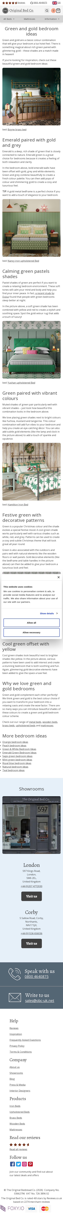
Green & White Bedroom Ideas (19, 749)
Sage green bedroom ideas (17, 756)
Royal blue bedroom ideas (16, 763)
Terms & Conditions (21, 1051)
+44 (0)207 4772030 (31, 886)
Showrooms (16, 1073)
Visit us (31, 896)
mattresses (47, 725)
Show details (47, 613)
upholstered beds (25, 725)
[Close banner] (58, 577)
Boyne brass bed (17, 129)
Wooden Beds (17, 1123)
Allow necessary (31, 632)
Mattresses (16, 1129)
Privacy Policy (17, 1046)
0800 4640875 (37, 976)
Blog (12, 1079)
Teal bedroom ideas (13, 770)
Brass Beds (16, 1117)
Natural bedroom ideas (15, 766)
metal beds (35, 722)
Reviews (14, 1028)
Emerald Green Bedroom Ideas (19, 752)
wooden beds (49, 722)
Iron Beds (15, 1106)
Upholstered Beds (20, 1112)
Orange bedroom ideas (15, 742)
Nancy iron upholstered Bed (23, 260)
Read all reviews (20, 1147)
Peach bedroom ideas (14, 745)
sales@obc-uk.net (39, 1000)
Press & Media (17, 1084)
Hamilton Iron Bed (18, 504)
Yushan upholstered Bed (21, 382)
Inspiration (16, 1034)
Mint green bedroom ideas (17, 759)
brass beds (8, 725)
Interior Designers (20, 1090)
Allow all (31, 622)
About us (15, 1067)
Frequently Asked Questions (25, 1040)
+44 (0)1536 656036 (31, 933)
